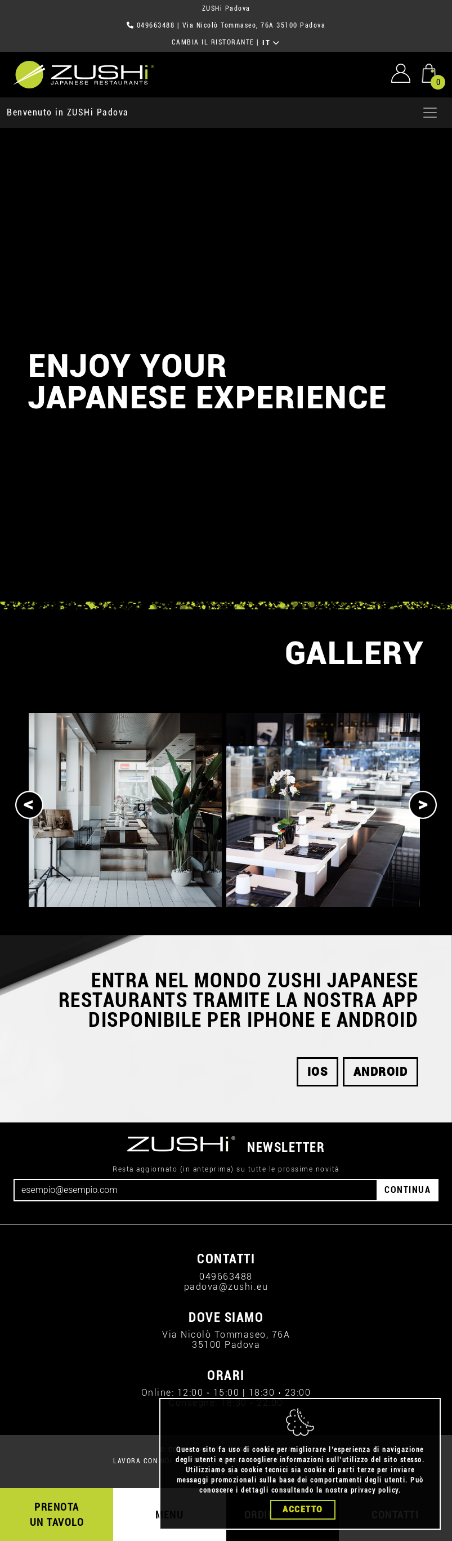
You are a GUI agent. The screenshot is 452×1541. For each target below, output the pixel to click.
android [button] (380, 1072)
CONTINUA (407, 1189)
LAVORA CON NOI (142, 1461)
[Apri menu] (430, 112)
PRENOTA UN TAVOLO (57, 1514)
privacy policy (375, 1490)
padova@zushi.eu (226, 1286)
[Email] (196, 1190)
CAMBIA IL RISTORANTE (213, 42)
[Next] (423, 805)
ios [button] (317, 1072)
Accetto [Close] (303, 1509)
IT (271, 43)
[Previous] (29, 805)
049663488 (156, 25)
